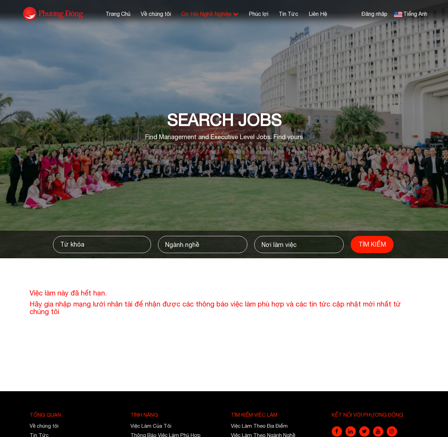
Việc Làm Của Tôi (150, 426)
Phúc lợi (258, 14)
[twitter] (364, 431)
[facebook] (337, 431)
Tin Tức (288, 14)
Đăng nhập (374, 14)
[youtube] (378, 431)
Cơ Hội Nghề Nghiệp (209, 14)
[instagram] (392, 431)
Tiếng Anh (415, 14)
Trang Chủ (118, 14)
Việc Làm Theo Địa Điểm (259, 426)
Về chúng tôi (156, 14)
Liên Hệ (318, 14)
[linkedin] (350, 431)
